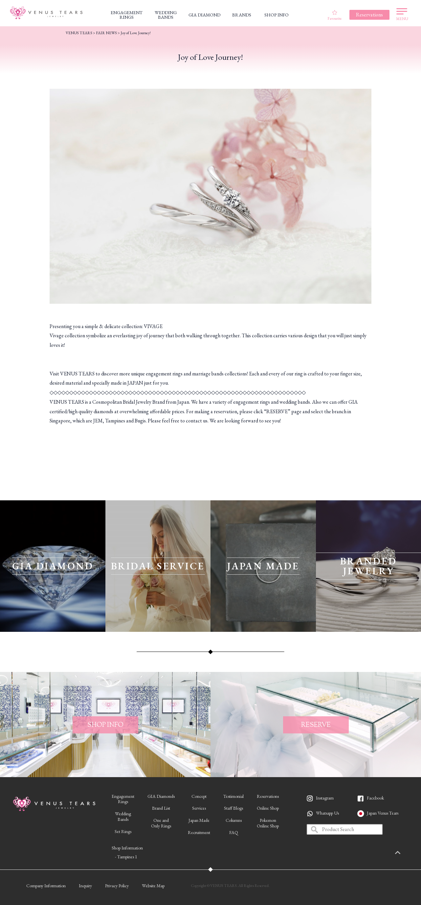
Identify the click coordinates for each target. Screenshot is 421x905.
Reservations (268, 796)
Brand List (161, 808)
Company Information (46, 886)
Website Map (153, 886)
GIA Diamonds (161, 796)
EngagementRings (123, 799)
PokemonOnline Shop (268, 823)
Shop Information (127, 848)
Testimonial (233, 796)
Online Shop (268, 808)
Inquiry (85, 886)
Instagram (325, 798)
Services (199, 808)
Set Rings (123, 831)
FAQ (233, 832)
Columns (234, 820)
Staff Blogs (233, 808)
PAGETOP (406, 853)
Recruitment (199, 832)
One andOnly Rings (161, 823)
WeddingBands (123, 816)
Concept (199, 796)
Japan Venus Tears (382, 813)
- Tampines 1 (126, 857)
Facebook (375, 798)
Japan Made (199, 820)
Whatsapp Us (327, 813)
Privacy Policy (117, 886)
